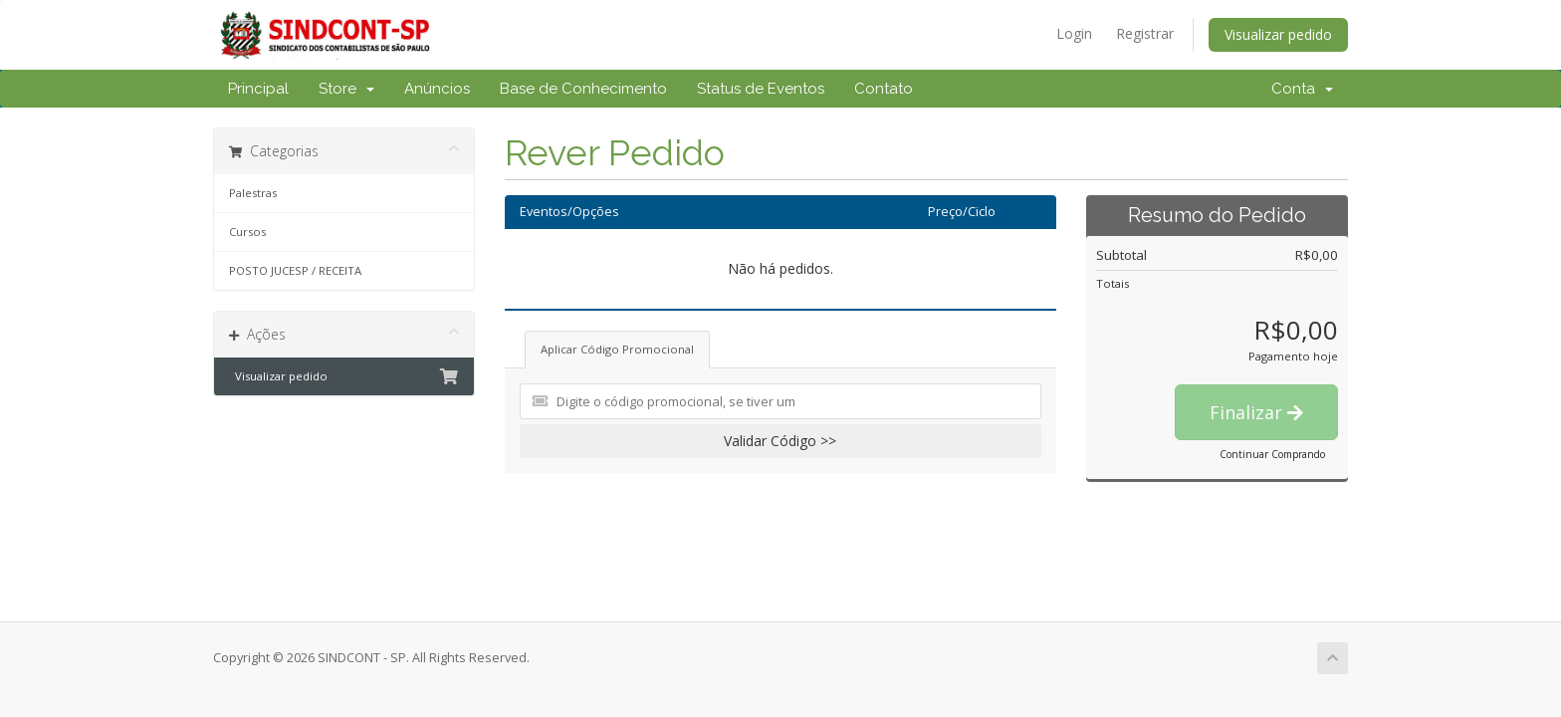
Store (346, 89)
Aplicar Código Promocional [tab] (617, 349)
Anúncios (437, 89)
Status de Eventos (760, 89)
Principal (258, 89)
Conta (1302, 89)
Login (1074, 33)
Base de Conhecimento (583, 89)
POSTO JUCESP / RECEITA (295, 270)
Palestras (253, 192)
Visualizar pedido (1278, 34)
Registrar (1145, 33)
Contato (883, 89)
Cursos (247, 231)
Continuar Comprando (1272, 454)
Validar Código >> (780, 440)
